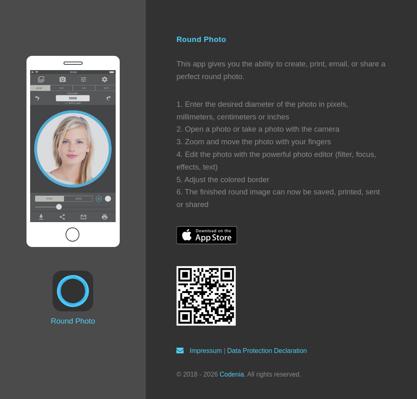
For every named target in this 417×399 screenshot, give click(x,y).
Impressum (206, 350)
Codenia (231, 374)
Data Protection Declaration (267, 350)
